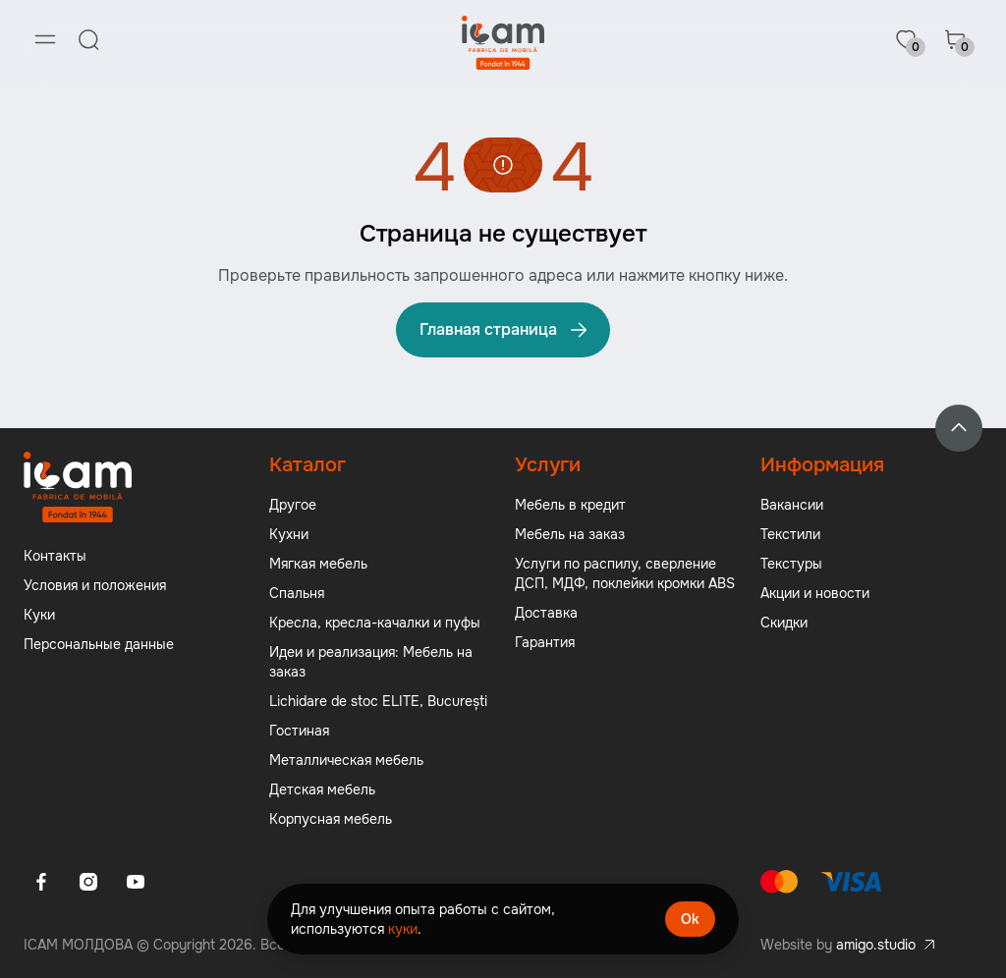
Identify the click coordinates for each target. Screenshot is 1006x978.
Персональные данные (99, 644)
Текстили (790, 534)
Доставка (546, 613)
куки (403, 929)
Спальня (296, 593)
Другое (292, 505)
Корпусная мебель (330, 819)
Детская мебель (322, 789)
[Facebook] (41, 881)
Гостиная (299, 730)
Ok (690, 919)
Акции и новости (814, 593)
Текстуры (791, 563)
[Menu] (45, 39)
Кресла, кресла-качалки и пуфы (374, 622)
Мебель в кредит (570, 505)
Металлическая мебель (346, 760)
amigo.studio (876, 944)
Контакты (55, 556)
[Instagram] (88, 881)
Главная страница (504, 330)
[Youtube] (135, 881)
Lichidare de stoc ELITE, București (378, 701)
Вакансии (791, 505)
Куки (39, 615)
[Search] (88, 39)
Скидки (784, 622)
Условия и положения (95, 585)
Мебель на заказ (570, 534)
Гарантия (545, 642)
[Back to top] (958, 428)
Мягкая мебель (318, 563)
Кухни (288, 534)
